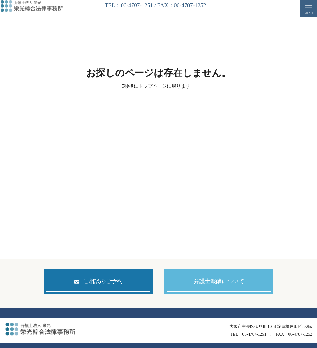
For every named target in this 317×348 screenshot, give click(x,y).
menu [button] (308, 8)
